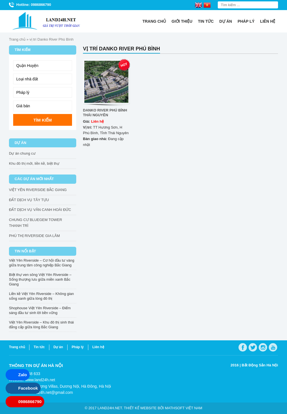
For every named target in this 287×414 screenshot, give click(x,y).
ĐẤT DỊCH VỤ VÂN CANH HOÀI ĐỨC (40, 210)
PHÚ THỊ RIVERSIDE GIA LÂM (34, 236)
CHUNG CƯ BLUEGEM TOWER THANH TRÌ (35, 223)
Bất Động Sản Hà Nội (260, 365)
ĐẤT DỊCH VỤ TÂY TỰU (29, 200)
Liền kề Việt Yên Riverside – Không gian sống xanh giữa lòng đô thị (41, 296)
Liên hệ (267, 21)
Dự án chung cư (22, 153)
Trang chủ (154, 21)
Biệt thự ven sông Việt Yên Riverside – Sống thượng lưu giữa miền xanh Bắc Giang (40, 279)
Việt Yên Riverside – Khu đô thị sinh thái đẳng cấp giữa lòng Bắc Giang (41, 324)
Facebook (28, 388)
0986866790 (29, 401)
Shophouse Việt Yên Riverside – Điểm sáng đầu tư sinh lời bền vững (40, 310)
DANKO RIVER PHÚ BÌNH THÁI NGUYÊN (105, 112)
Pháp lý (246, 21)
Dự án (225, 21)
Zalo (22, 374)
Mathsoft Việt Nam (183, 408)
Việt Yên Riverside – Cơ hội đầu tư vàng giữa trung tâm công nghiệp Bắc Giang (41, 262)
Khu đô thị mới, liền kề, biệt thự (34, 163)
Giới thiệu (182, 21)
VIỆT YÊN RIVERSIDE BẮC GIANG (38, 190)
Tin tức (206, 21)
